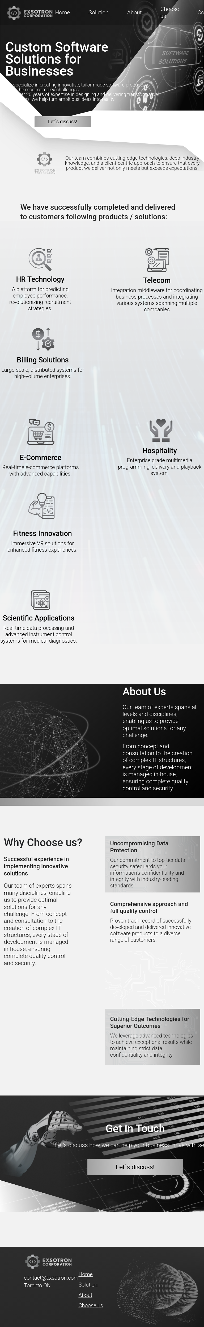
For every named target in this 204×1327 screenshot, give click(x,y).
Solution (98, 12)
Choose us (90, 1305)
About (134, 12)
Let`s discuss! (62, 121)
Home (62, 12)
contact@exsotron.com (51, 1278)
